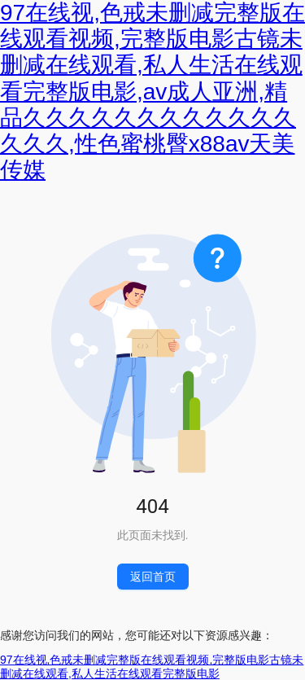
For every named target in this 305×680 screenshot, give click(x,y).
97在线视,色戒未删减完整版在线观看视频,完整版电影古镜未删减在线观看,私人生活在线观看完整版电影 (151, 666)
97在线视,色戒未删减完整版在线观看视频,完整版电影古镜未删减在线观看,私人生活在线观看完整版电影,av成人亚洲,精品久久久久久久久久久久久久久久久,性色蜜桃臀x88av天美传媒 (152, 91)
